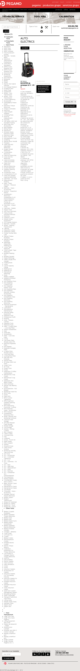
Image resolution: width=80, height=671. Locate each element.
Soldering (7, 140)
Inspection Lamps (9, 230)
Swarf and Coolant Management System (10, 591)
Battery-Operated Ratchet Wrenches (9, 526)
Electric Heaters (8, 561)
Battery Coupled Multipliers (9, 512)
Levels (6, 264)
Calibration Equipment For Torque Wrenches (9, 550)
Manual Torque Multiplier (8, 237)
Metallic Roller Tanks (10, 602)
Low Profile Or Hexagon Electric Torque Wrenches (9, 555)
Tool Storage (8, 427)
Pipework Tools (8, 315)
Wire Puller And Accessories (8, 125)
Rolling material (8, 478)
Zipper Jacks (8, 605)
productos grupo (52, 5)
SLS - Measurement (10, 468)
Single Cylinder (8, 639)
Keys (5, 331)
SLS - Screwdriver (9, 472)
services (72, 10)
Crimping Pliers (8, 115)
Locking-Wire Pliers (10, 356)
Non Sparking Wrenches (8, 299)
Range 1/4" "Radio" (9, 503)
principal (55, 2)
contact (69, 2)
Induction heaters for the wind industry (10, 579)
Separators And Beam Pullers (8, 381)
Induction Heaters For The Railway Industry (9, 575)
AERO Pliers (7, 49)
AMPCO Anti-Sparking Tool (8, 67)
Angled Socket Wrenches (8, 150)
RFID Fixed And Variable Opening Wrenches (9, 402)
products (59, 10)
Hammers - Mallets (10, 208)
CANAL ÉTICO (50, 663)
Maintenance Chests (10, 486)
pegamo (36, 5)
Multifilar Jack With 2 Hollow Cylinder (10, 631)
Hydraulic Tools (9, 38)
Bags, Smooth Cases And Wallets (10, 484)
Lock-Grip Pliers (9, 354)
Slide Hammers (8, 384)
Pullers (6, 370)
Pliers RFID (7, 396)
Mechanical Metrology (7, 272)
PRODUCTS (8, 34)
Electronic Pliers (9, 135)
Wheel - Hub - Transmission (8, 94)
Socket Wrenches (9, 168)
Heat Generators (9, 564)
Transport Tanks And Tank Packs (10, 597)
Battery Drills (8, 519)
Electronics (7, 130)
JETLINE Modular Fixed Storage (9, 423)
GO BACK (25, 48)
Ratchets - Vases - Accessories (9, 188)
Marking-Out (8, 269)
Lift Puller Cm (8, 535)
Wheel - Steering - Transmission (9, 226)
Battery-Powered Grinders (9, 529)
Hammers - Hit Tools (10, 178)
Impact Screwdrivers (10, 329)
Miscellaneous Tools (10, 138)
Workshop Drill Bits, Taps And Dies (10, 451)
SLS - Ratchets (8, 471)
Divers (6, 82)
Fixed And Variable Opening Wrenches (10, 176)
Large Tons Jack (9, 616)
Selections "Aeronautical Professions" (8, 60)
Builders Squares (9, 256)
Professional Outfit (9, 317)
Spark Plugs (7, 90)
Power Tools (8, 365)
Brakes (6, 81)
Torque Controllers (10, 109)
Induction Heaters (9, 569)
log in (62, 2)
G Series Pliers (8, 351)
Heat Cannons (8, 563)
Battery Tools (8, 518)
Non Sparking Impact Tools (8, 286)
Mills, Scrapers (8, 443)
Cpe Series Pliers (9, 340)
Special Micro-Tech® (10, 141)
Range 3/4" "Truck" (9, 505)
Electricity (7, 110)
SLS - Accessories (9, 455)
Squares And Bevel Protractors (9, 279)
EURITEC (6, 558)
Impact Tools (8, 210)
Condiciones (67, 115)
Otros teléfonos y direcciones (64, 655)
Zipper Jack (7, 606)
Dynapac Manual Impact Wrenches (9, 495)
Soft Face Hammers (10, 211)
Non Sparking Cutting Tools (8, 283)
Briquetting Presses (10, 594)
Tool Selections (8, 477)
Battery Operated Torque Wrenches (9, 515)
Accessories (7, 101)
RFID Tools (7, 393)
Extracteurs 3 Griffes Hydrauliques (10, 372)
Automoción (8, 73)
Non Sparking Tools (10, 281)
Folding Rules (8, 262)
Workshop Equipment (7, 75)
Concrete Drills (8, 435)
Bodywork (7, 79)
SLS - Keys (7, 465)
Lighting (6, 228)
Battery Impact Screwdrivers (8, 523)
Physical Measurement (8, 117)
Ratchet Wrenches (9, 166)
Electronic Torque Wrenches (9, 106)
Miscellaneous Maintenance (8, 310)
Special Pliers (8, 360)
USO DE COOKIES (42, 663)
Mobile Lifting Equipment (8, 219)
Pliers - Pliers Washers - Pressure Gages (10, 185)
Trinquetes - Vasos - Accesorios (10, 491)
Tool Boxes (7, 489)
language (76, 2)
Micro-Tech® (8, 137)
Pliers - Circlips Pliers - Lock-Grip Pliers (10, 327)
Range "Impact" (8, 497)
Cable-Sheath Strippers (8, 112)
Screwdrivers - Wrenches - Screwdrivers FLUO (10, 195)
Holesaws (7, 438)
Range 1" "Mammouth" (8, 499)
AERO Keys (7, 48)
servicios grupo (71, 5)
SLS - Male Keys (9, 466)
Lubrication (7, 308)
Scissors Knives (8, 446)
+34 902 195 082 (62, 653)
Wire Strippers (8, 127)
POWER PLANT (8, 88)
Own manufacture (8, 614)
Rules (5, 275)
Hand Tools (10, 45)
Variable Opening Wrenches (9, 170)
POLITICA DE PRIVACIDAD (30, 663)
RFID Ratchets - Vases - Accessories (10, 409)
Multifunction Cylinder (8, 628)
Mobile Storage (8, 426)
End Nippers (8, 346)
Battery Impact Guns (10, 521)
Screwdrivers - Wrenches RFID (8, 414)
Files (5, 437)
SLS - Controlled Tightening (9, 457)
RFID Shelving (8, 412)
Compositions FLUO (10, 174)
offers (66, 10)
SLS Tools (7, 454)
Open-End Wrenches (7, 163)
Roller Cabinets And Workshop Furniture (10, 417)
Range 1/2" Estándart (10, 502)
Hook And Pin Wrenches (8, 157)
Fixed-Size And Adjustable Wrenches (8, 146)
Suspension (7, 91)
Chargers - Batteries (10, 532)
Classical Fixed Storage (8, 420)
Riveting (6, 318)
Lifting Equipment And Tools (9, 621)
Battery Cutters (8, 538)
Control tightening (9, 99)
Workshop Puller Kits (10, 391)
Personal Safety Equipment (8, 313)
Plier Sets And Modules (8, 358)
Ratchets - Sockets (9, 224)
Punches (6, 119)
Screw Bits (7, 332)
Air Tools (6, 367)
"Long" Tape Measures (7, 247)
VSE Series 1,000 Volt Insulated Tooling (10, 122)
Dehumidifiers (8, 560)
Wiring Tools (8, 129)
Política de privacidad (69, 114)
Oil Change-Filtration (10, 87)
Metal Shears (8, 441)
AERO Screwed (8, 51)
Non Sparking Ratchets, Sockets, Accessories (9, 292)
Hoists (6, 566)
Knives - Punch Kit (9, 440)
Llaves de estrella (9, 160)
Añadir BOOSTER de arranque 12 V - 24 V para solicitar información (43, 89)
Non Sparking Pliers (10, 289)
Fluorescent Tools (9, 172)
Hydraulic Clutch (9, 217)
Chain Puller (8, 533)
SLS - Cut (7, 460)
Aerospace (7, 46)
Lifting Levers (8, 600)
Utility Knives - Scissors (8, 448)
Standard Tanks (8, 603)
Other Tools (10, 508)
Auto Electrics (8, 77)
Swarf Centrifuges (9, 595)
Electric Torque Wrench (8, 546)
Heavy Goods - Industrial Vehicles (9, 213)
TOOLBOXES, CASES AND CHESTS (10, 481)
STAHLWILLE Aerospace (8, 64)
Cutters (6, 536)
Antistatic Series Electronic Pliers (9, 132)
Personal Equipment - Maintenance (10, 305)
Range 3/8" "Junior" (10, 506)
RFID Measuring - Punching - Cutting (10, 406)
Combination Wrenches (8, 153)
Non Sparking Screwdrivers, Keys (9, 296)
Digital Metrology (9, 258)
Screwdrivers (8, 334)
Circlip (6, 339)
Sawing (6, 444)
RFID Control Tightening (8, 398)
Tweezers (7, 143)
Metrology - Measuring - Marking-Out (8, 244)
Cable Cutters (8, 433)
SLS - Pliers (7, 469)
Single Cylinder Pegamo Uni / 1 (9, 642)
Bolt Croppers (8, 432)
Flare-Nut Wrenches (10, 155)
